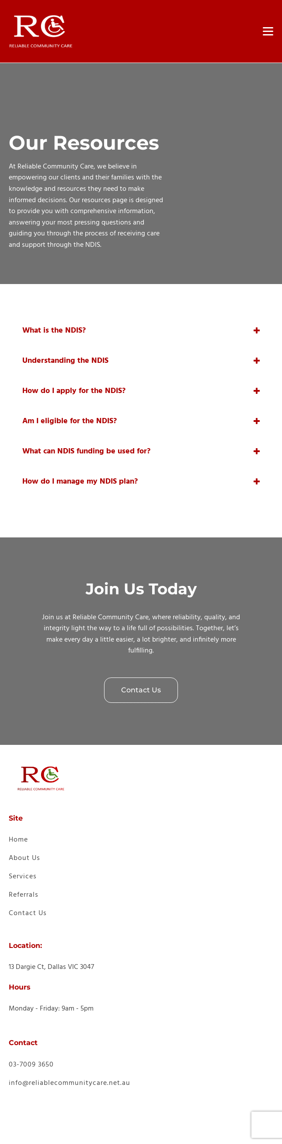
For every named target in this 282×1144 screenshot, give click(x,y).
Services (23, 876)
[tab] (141, 330)
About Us (24, 858)
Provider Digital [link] (99, 1131)
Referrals (23, 895)
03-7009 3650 (31, 1064)
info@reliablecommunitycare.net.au (69, 1083)
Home (18, 840)
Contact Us (141, 690)
